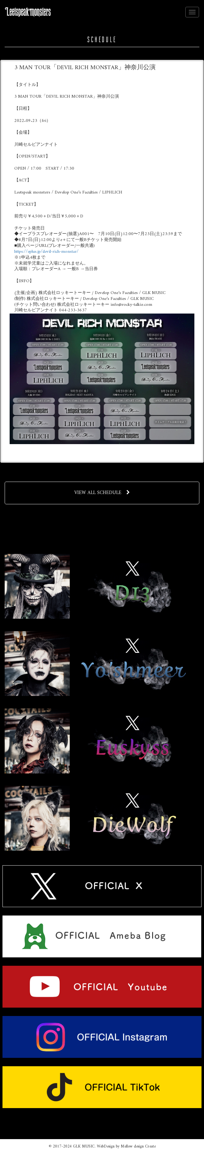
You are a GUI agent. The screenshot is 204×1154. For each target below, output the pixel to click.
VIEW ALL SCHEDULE (102, 492)
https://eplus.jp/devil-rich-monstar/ (46, 252)
